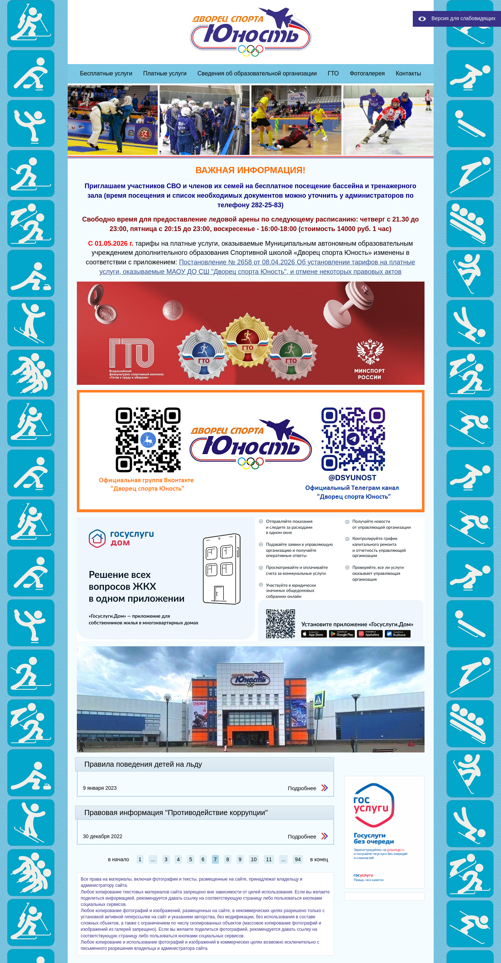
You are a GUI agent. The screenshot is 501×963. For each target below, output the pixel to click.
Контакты (408, 73)
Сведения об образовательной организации (257, 73)
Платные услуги (164, 73)
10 (254, 859)
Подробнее (302, 788)
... (153, 859)
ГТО (333, 73)
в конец (319, 859)
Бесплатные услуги (106, 73)
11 (269, 859)
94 (298, 859)
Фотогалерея (367, 73)
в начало (118, 859)
